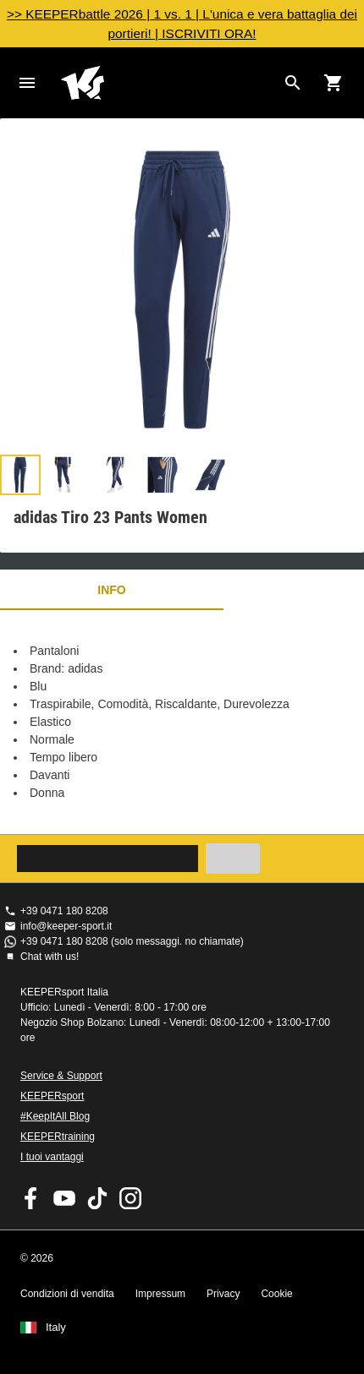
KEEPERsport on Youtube (64, 1198)
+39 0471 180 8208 (64, 911)
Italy (56, 1327)
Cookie (276, 1294)
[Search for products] (293, 83)
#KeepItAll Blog (55, 1116)
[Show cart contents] (333, 83)
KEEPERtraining (57, 1136)
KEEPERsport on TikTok (97, 1198)
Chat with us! (49, 956)
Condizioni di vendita (67, 1294)
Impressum (160, 1294)
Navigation (27, 83)
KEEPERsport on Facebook (31, 1198)
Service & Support (61, 1076)
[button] (20, 475)
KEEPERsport (52, 1096)
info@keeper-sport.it (66, 926)
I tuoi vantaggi (52, 1157)
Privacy (223, 1294)
